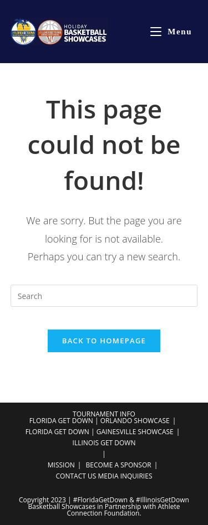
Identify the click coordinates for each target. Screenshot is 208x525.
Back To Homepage (104, 341)
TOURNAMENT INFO (104, 414)
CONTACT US (76, 476)
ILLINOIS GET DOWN (104, 442)
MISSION (61, 465)
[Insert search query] (104, 296)
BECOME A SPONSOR (118, 465)
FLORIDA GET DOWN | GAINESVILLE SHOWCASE (100, 431)
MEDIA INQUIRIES (125, 476)
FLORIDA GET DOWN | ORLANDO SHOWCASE (99, 420)
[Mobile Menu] (171, 31)
